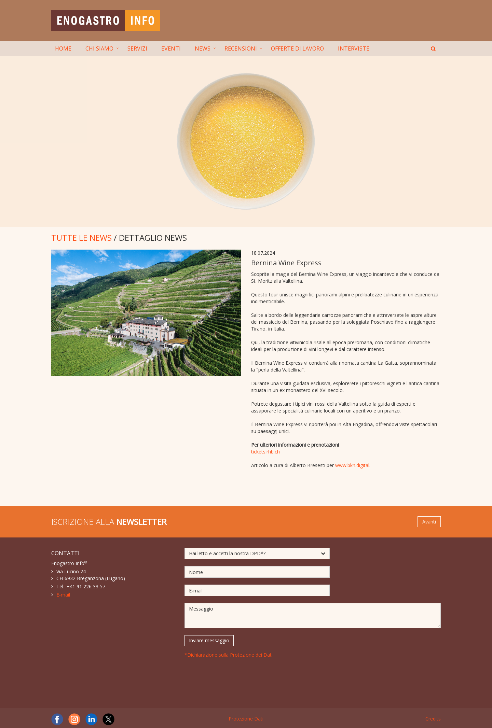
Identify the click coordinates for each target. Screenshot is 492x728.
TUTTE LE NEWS (81, 237)
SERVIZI (137, 48)
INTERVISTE (353, 48)
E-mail (63, 594)
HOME (63, 48)
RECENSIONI (240, 48)
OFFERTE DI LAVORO (297, 48)
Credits (433, 718)
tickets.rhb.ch (265, 451)
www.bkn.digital (352, 465)
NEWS (202, 48)
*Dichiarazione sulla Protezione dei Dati (228, 655)
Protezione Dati (246, 718)
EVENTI (171, 48)
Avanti (429, 521)
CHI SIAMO (99, 48)
